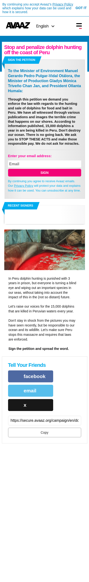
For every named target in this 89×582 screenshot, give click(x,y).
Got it (81, 8)
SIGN (44, 173)
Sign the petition (21, 60)
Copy (44, 432)
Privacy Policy (62, 4)
